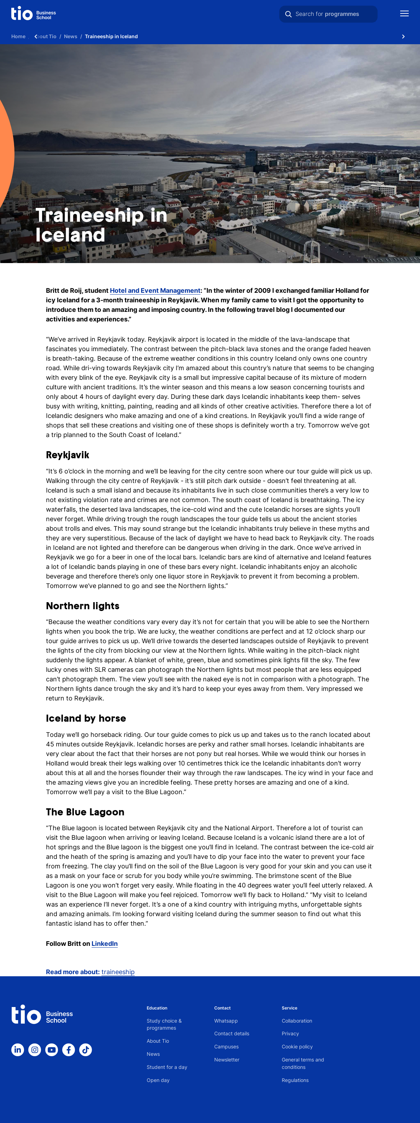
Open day (158, 1080)
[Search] (288, 14)
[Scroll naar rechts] (403, 36)
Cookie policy (297, 1046)
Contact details (231, 1033)
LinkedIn (105, 943)
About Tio (158, 1041)
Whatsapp (226, 1021)
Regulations (295, 1080)
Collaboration (297, 1021)
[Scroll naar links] (36, 36)
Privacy (290, 1033)
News (153, 1054)
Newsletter (226, 1060)
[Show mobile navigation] (404, 14)
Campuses (226, 1046)
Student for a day (167, 1067)
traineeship (118, 972)
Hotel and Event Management (155, 290)
